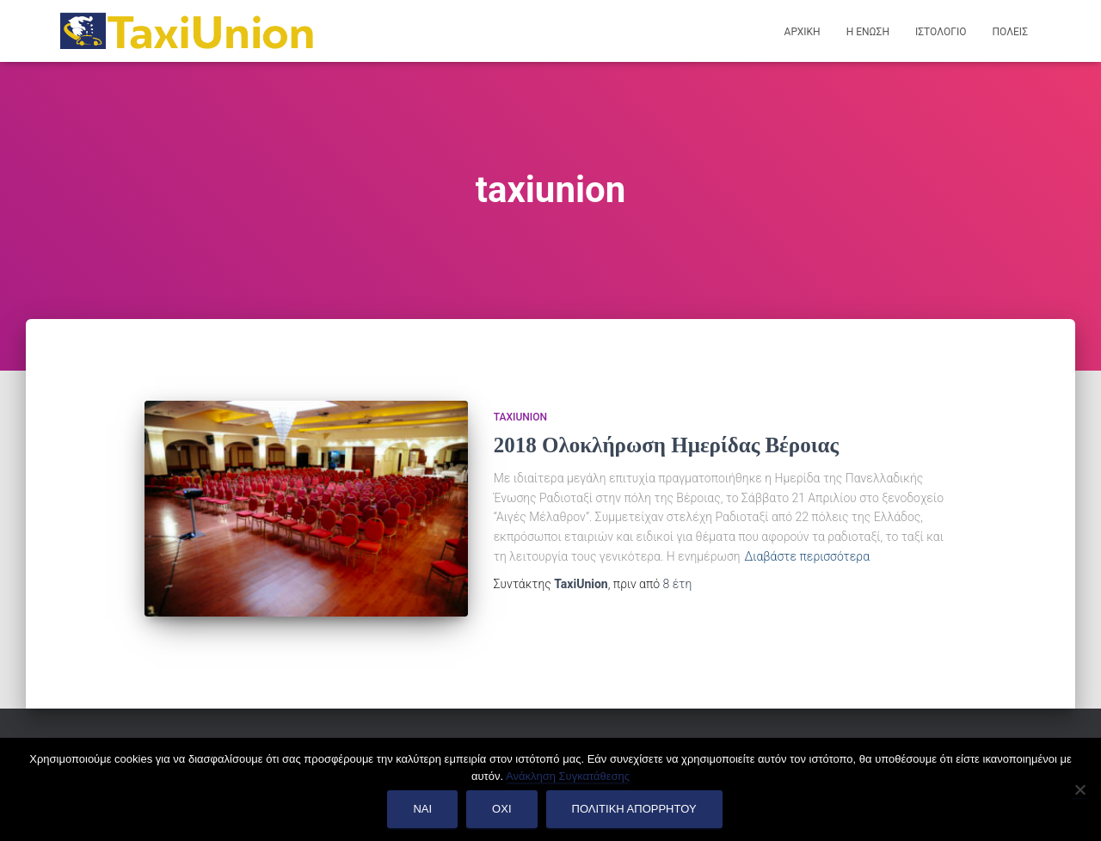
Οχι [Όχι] (501, 808)
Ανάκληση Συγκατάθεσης (568, 776)
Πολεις (1010, 32)
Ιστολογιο (941, 32)
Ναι (422, 808)
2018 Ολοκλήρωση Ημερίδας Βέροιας (666, 445)
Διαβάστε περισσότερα (807, 556)
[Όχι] (1079, 789)
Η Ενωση (867, 32)
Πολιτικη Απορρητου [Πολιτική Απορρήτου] (634, 808)
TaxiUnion (520, 417)
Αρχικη (802, 32)
